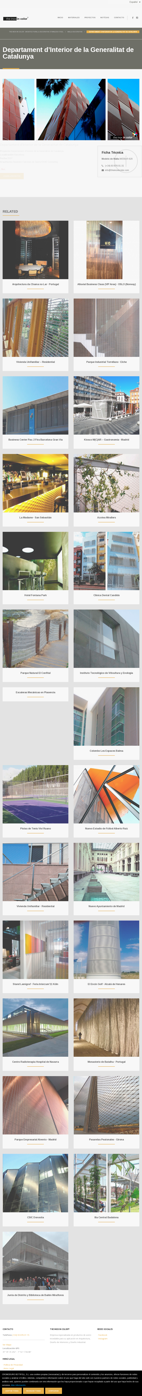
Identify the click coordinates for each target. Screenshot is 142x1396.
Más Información (18, 1385)
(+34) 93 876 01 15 (20, 1335)
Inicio (60, 18)
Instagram (102, 1338)
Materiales (73, 18)
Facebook (102, 1335)
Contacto (119, 18)
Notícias (104, 18)
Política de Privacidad (13, 1364)
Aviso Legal (9, 1368)
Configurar (54, 1391)
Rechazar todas (33, 1391)
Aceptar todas (11, 1391)
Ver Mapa (7, 1344)
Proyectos (89, 18)
